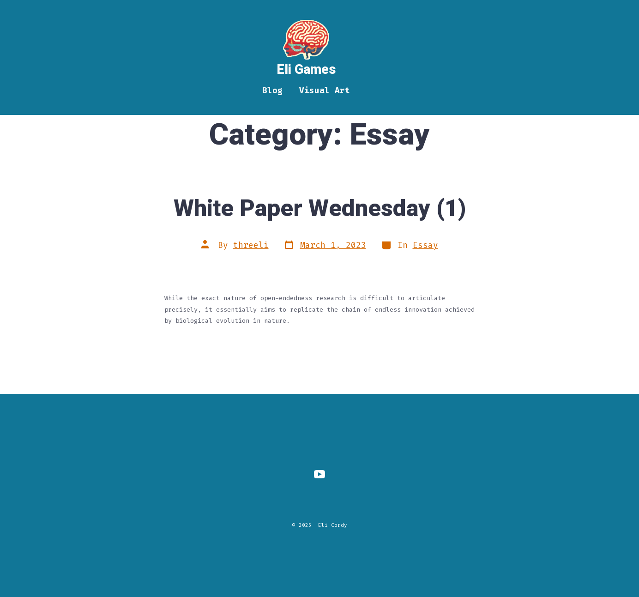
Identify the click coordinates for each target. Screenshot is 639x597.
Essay (425, 245)
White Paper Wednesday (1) (320, 209)
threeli (251, 245)
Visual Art (324, 90)
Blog (272, 90)
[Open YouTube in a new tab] (319, 474)
